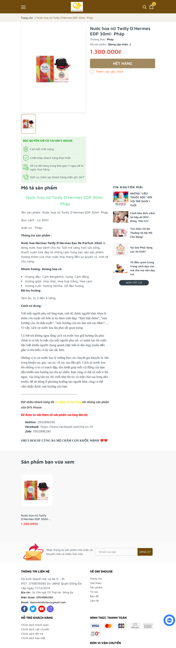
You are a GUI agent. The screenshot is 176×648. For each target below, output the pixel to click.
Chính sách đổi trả (32, 633)
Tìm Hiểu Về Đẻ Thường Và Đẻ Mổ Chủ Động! (141, 232)
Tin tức (94, 591)
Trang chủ (96, 578)
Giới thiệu (96, 583)
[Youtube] (41, 609)
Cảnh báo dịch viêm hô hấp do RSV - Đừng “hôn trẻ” (142, 217)
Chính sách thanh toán (35, 624)
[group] (53, 69)
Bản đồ (94, 596)
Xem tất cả (134, 282)
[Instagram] (50, 609)
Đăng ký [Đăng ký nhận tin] (145, 551)
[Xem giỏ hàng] (151, 7)
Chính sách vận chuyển (35, 629)
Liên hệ (94, 600)
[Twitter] (33, 609)
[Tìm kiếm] (145, 7)
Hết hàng (122, 63)
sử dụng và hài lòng (68, 402)
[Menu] (23, 7)
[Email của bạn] (124, 552)
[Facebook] (24, 609)
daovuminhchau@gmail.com (48, 602)
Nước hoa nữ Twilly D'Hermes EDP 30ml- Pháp (35, 517)
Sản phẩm (96, 587)
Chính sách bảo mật (33, 638)
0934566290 (44, 597)
